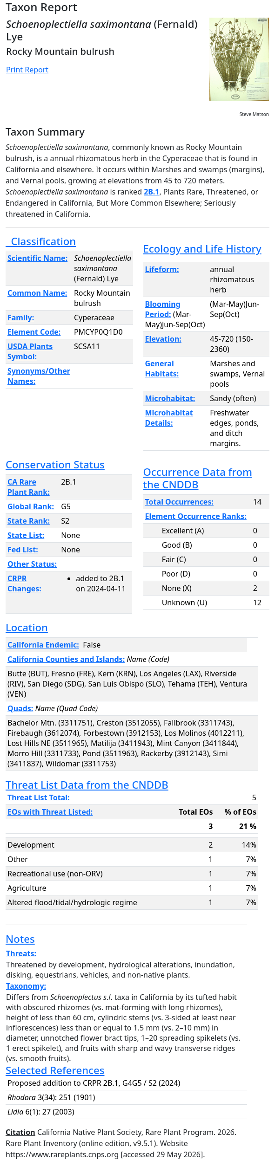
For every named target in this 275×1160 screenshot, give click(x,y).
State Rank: (28, 521)
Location (27, 627)
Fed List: (22, 549)
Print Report (27, 70)
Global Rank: (30, 506)
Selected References (55, 1070)
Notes (20, 939)
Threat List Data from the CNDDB (87, 784)
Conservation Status (55, 464)
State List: (25, 535)
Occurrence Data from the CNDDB (197, 478)
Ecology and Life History (202, 248)
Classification (41, 241)
